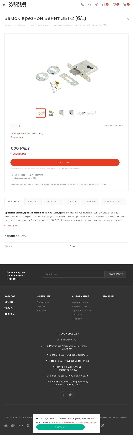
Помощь (108, 296)
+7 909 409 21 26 (67, 334)
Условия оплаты (80, 302)
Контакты (41, 310)
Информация (80, 296)
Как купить (53, 201)
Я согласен (60, 427)
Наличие (33, 201)
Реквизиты (77, 319)
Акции (8, 302)
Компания (44, 296)
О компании (43, 302)
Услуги (9, 308)
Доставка (90, 201)
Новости (41, 306)
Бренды (9, 314)
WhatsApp (70, 394)
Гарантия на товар (81, 310)
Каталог (9, 296)
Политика (77, 314)
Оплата (72, 201)
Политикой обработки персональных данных (77, 423)
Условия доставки (81, 306)
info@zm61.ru (68, 339)
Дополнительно (113, 201)
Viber (63, 394)
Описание (13, 201)
